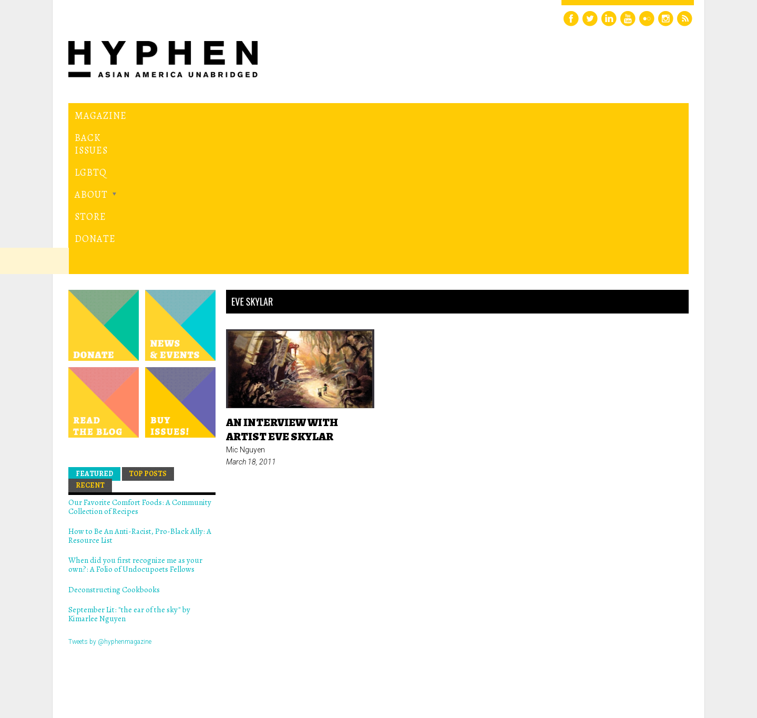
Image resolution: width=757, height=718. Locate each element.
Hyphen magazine (117, 665)
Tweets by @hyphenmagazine (109, 496)
